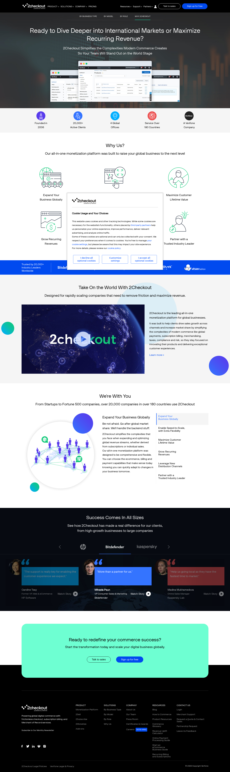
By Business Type (112, 709)
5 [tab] (119, 608)
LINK (51, 184)
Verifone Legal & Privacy (62, 766)
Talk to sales (169, 6)
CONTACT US (183, 705)
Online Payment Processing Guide (161, 739)
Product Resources (162, 719)
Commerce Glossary (158, 725)
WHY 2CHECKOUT (142, 16)
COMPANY (80, 6)
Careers (136, 730)
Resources (125, 6)
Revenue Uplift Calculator (159, 732)
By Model (108, 714)
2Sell (78, 714)
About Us (130, 709)
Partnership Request (187, 726)
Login (179, 709)
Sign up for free (195, 6)
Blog (154, 709)
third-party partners (141, 225)
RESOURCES (158, 705)
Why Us (107, 724)
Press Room (132, 719)
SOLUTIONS (66, 6)
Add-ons (80, 728)
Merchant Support (186, 714)
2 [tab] (105, 608)
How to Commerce (161, 714)
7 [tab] (129, 608)
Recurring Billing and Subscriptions (161, 755)
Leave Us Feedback (186, 731)
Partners (147, 6)
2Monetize (81, 724)
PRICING (92, 6)
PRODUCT (52, 6)
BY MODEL (108, 16)
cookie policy (114, 248)
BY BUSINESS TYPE (88, 16)
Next (169, 546)
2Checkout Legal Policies (34, 766)
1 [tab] (100, 608)
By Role (107, 719)
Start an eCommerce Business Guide (160, 747)
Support (136, 6)
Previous (60, 546)
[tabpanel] (115, 547)
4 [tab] (115, 608)
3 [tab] (110, 608)
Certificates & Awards (137, 724)
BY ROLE (124, 16)
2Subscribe (81, 719)
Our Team (131, 714)
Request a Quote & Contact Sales (190, 720)
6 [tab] (124, 608)
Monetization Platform (87, 709)
